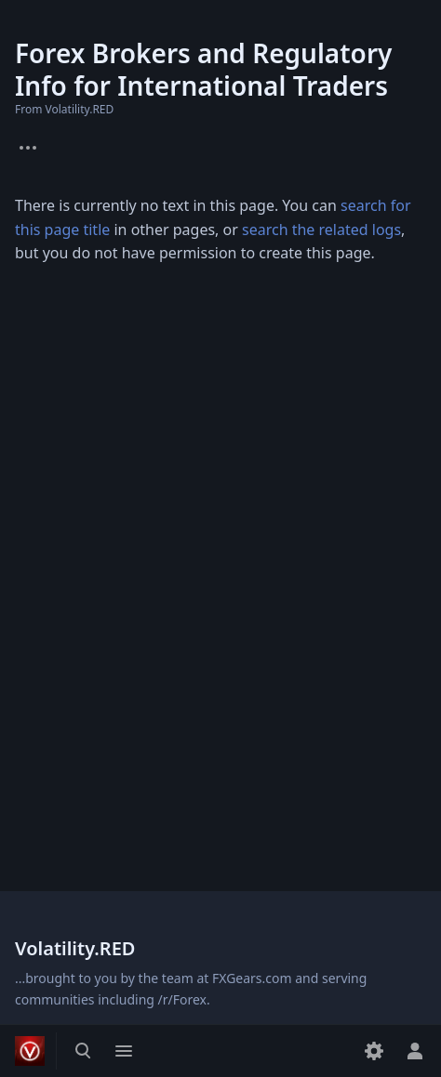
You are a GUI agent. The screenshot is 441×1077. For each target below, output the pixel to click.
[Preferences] (374, 1051)
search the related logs (321, 229)
